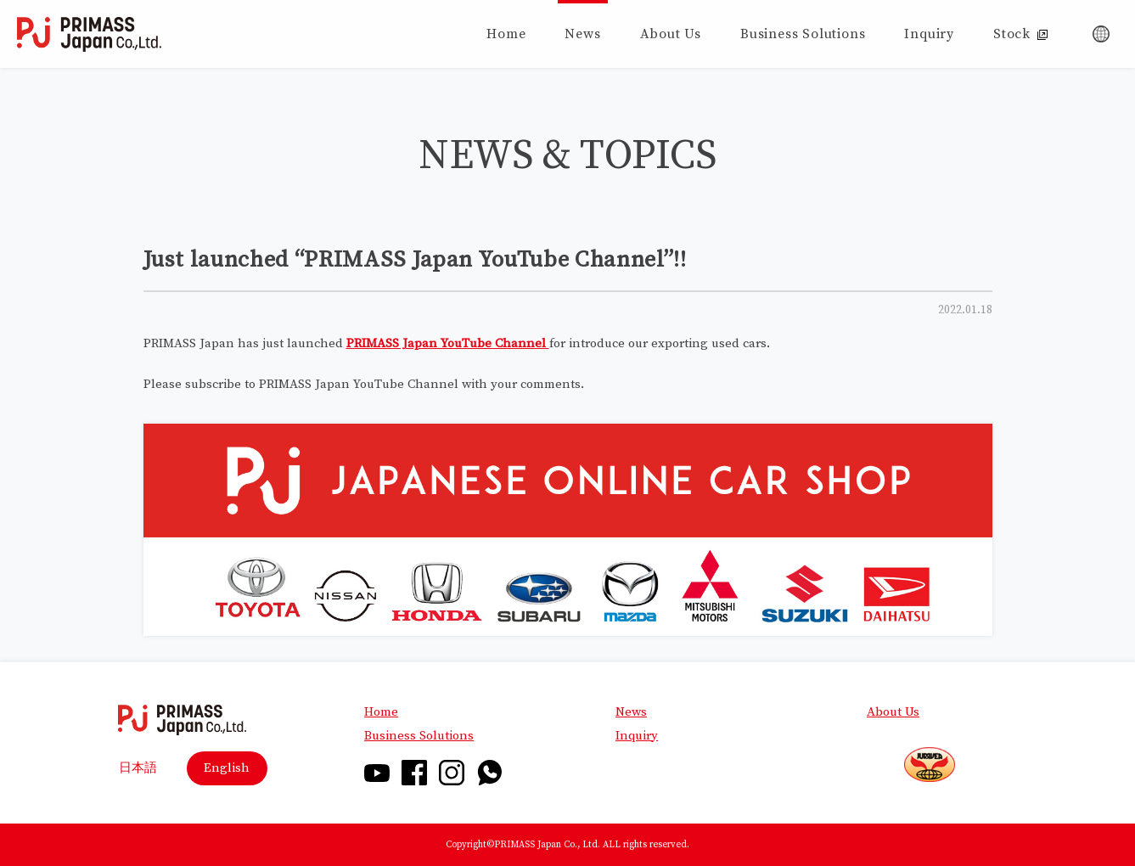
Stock (1020, 33)
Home (381, 712)
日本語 (138, 768)
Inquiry (636, 736)
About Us (893, 712)
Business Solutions (419, 736)
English (227, 768)
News (631, 712)
